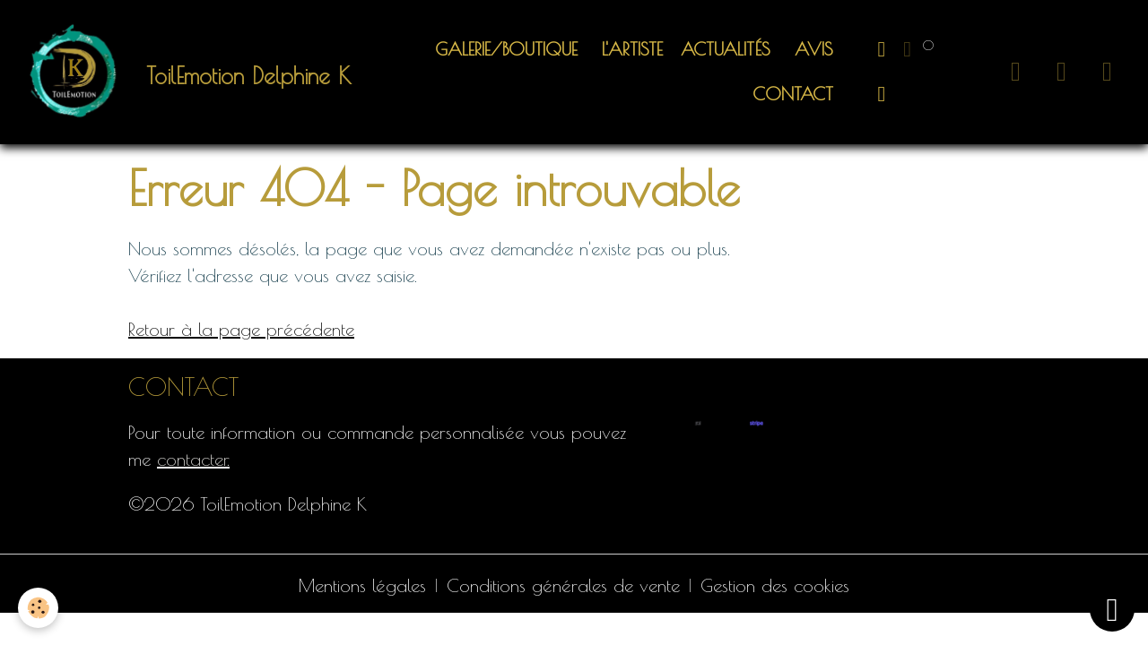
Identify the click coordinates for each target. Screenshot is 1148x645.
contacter (192, 459)
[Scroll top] (1112, 609)
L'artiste (629, 49)
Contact (789, 93)
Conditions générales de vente (563, 585)
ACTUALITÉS (725, 49)
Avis (810, 49)
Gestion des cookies (774, 585)
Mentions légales (362, 585)
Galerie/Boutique (506, 49)
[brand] (180, 71)
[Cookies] (38, 608)
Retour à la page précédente (241, 329)
